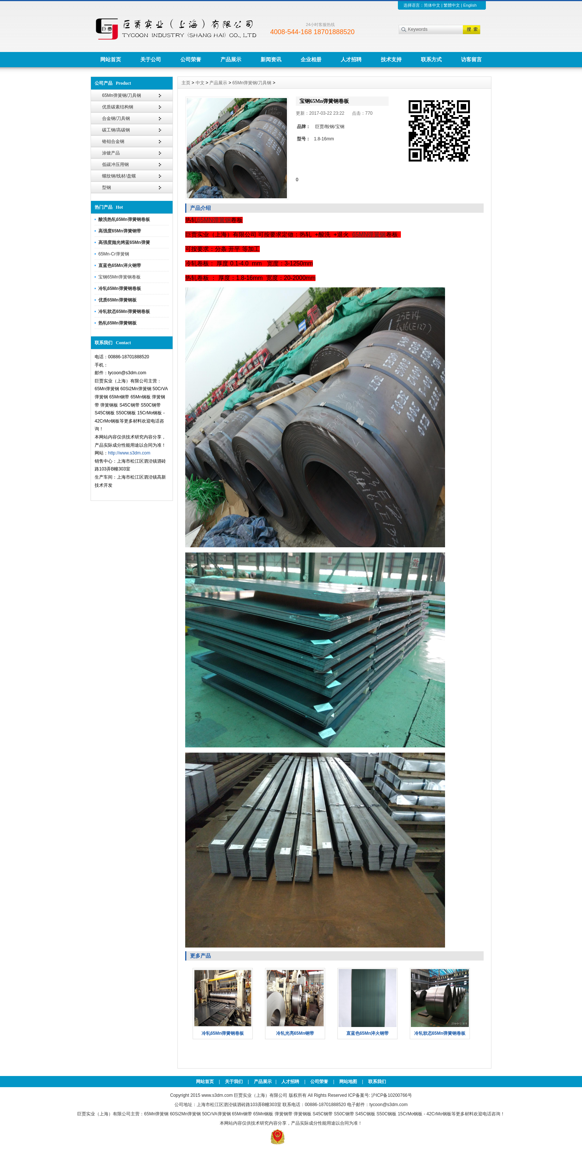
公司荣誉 (190, 59)
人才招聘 (351, 59)
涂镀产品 (111, 153)
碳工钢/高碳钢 (116, 130)
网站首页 (110, 59)
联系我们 (377, 1081)
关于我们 (234, 1081)
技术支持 (391, 59)
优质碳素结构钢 (117, 107)
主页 (186, 82)
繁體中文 (452, 5)
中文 (200, 82)
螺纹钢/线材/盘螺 (119, 176)
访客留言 (471, 59)
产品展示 (230, 59)
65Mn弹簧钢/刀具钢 (121, 95)
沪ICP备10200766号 (391, 1095)
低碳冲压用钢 (115, 164)
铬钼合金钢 (113, 141)
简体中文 (432, 5)
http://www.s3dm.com (129, 453)
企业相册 (311, 59)
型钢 (106, 187)
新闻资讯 (271, 59)
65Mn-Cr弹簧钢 (113, 254)
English (470, 5)
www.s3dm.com (217, 1095)
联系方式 (431, 59)
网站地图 (348, 1081)
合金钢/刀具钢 (116, 118)
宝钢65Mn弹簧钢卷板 (119, 277)
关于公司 (150, 59)
